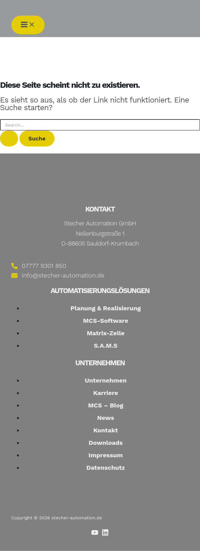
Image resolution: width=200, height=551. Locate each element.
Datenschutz (105, 467)
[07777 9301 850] (38, 265)
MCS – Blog (105, 405)
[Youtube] (94, 534)
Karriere (105, 392)
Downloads (106, 442)
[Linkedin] (105, 534)
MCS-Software (105, 320)
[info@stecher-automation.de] (57, 275)
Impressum (105, 455)
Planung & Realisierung (106, 308)
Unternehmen (106, 380)
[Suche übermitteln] (9, 138)
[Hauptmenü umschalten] (28, 25)
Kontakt (106, 430)
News (105, 417)
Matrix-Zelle (106, 333)
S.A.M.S (106, 345)
